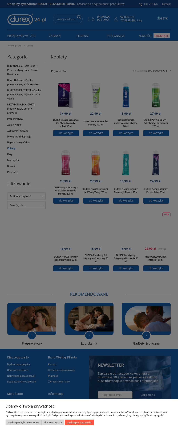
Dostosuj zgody (53, 422)
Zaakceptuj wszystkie (79, 422)
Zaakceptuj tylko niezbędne (23, 422)
